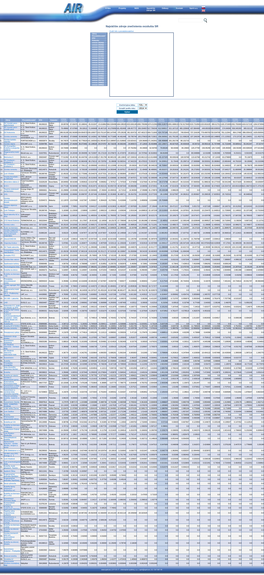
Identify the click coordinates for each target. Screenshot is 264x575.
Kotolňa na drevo (11, 270)
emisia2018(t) (121, 120)
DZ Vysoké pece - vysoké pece (11, 128)
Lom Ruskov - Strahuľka (9, 434)
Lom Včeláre (9, 174)
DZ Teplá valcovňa (11, 247)
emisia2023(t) (73, 120)
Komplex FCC (9, 255)
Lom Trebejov (9, 210)
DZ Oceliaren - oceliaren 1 (10, 165)
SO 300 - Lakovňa (11, 298)
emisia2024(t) (64, 120)
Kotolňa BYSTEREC (12, 326)
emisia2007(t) (235, 120)
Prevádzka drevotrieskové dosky (10, 281)
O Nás (108, 8)
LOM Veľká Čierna (11, 408)
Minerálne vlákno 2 (11, 182)
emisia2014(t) (161, 120)
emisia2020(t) (101, 120)
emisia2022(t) (82, 120)
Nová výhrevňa (10, 483)
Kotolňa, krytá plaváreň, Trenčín (11, 467)
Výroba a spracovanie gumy (11, 378)
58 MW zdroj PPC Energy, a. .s (11, 455)
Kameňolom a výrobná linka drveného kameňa (11, 392)
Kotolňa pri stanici (11, 375)
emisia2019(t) (111, 120)
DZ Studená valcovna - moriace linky (11, 346)
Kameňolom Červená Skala (10, 500)
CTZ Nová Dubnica (11, 220)
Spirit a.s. (193, 8)
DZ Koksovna (9, 132)
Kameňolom (9, 358)
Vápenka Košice (10, 243)
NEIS (136, 8)
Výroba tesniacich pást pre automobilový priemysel (11, 536)
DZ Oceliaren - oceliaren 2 (10, 161)
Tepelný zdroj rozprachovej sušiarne (9, 513)
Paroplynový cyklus (11, 332)
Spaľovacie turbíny (11, 264)
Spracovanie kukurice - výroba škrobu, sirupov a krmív (11, 444)
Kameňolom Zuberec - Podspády (12, 550)
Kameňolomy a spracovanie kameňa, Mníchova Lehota (11, 520)
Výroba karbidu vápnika (10, 141)
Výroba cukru (9, 225)
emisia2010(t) (204, 120)
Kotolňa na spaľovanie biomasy (12, 508)
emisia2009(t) (215, 120)
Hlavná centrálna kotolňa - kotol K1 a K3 (11, 398)
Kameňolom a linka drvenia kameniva (11, 387)
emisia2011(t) (193, 120)
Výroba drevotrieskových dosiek (10, 200)
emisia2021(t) (92, 120)
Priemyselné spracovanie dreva (11, 418)
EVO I (6, 186)
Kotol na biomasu (11, 228)
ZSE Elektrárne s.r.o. (12, 450)
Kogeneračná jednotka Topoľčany (11, 479)
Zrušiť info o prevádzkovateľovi (121, 31)
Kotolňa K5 (8, 324)
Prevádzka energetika (8, 364)
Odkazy (165, 8)
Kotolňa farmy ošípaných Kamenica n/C (9, 488)
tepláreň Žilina (9, 471)
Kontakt (179, 8)
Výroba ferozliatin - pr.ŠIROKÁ (11, 178)
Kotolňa (7, 361)
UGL (6, 194)
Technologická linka (12, 267)
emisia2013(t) (172, 120)
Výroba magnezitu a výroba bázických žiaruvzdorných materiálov (12, 233)
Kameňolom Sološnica (9, 341)
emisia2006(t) (246, 120)
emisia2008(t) (225, 120)
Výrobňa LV (8, 559)
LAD (6, 302)
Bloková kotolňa (10, 556)
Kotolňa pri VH (10, 422)
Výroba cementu (10, 136)
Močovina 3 (8, 157)
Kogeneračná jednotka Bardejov (11, 475)
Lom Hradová (9, 459)
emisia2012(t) (183, 120)
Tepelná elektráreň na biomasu (11, 190)
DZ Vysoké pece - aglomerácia (11, 124)
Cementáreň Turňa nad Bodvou (11, 251)
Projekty (122, 8)
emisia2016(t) (141, 120)
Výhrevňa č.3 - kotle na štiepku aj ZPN (12, 307)
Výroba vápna (9, 144)
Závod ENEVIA (10, 239)
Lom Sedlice (9, 411)
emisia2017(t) (130, 120)
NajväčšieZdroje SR (151, 9)
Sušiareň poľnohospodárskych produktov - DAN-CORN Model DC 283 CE (12, 318)
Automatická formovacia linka (10, 383)
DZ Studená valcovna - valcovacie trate (10, 352)
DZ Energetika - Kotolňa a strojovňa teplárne (11, 148)
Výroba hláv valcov (11, 259)
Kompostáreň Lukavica (9, 504)
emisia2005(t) (257, 120)
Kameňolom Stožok (12, 402)
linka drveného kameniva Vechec (11, 368)
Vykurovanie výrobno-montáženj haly (11, 563)
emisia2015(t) (152, 120)
